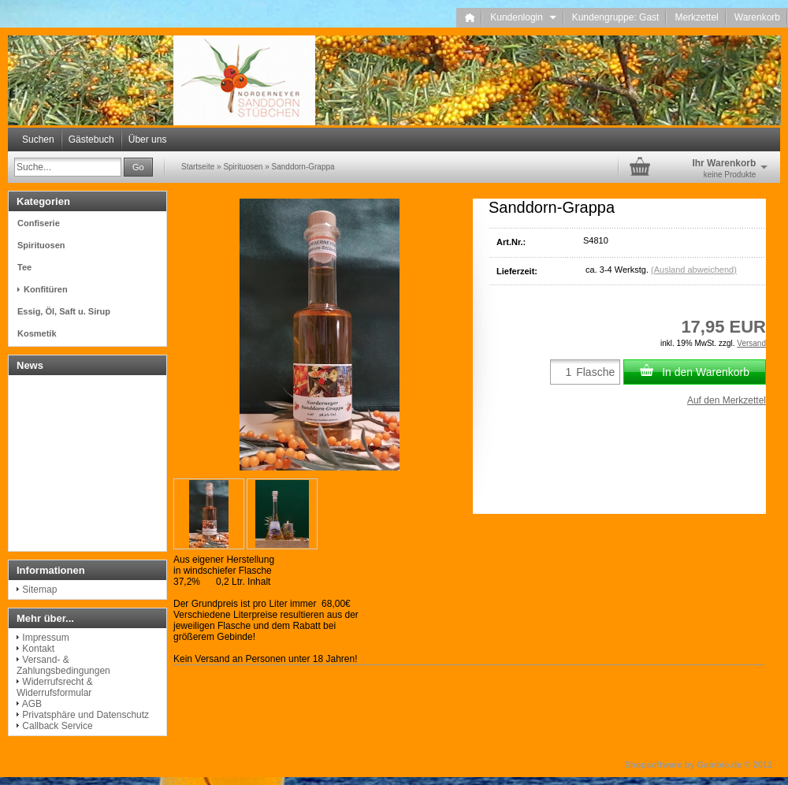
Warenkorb (757, 17)
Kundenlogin (523, 17)
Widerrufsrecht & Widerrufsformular (55, 687)
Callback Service (57, 725)
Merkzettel (696, 17)
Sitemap (39, 589)
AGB (32, 703)
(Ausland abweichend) (694, 269)
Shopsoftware (653, 764)
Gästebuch (91, 139)
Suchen (38, 139)
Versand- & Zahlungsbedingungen (63, 665)
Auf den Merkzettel (726, 400)
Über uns (147, 139)
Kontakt (38, 648)
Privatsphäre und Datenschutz (85, 714)
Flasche (595, 372)
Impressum (45, 637)
